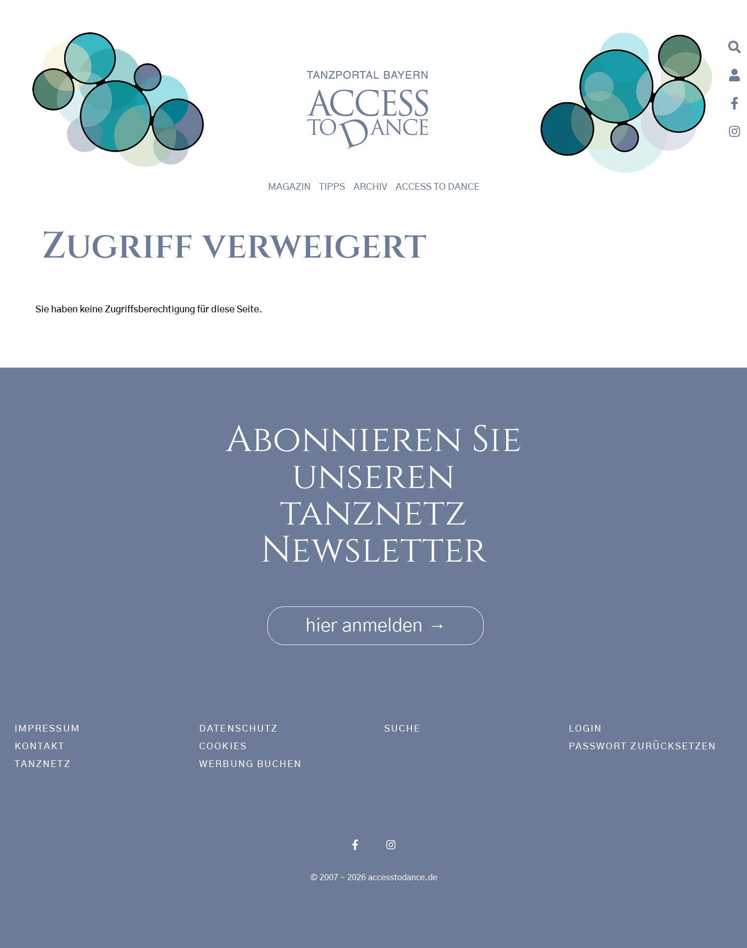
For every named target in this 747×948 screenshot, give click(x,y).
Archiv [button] (370, 187)
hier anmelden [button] (375, 622)
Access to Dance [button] (438, 187)
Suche (402, 729)
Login (585, 729)
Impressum (47, 729)
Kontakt (40, 746)
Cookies (223, 746)
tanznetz (43, 764)
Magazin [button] (289, 187)
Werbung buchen (250, 764)
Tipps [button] (332, 187)
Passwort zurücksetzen (643, 746)
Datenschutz (238, 729)
